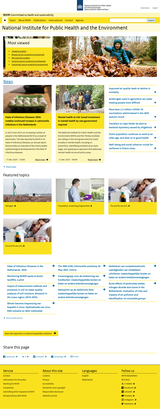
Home (5, 20)
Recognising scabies (21, 58)
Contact (69, 20)
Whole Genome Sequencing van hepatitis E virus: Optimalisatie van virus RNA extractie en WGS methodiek (28, 307)
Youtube (136, 395)
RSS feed (126, 379)
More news (11, 166)
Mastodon (137, 403)
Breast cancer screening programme (28, 54)
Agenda (80, 20)
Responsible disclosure (53, 391)
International (55, 20)
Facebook (137, 387)
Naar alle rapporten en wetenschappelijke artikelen (28, 333)
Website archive (50, 395)
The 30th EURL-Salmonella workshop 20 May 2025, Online (79, 268)
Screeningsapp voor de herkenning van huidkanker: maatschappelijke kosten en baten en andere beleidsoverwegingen (79, 280)
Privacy (46, 379)
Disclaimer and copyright (54, 387)
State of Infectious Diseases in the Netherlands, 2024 (25, 268)
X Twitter (136, 383)
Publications (39, 20)
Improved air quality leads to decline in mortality (129, 90)
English (155, 8)
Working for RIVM (11, 383)
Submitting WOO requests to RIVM (18, 391)
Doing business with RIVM (15, 395)
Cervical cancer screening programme (29, 61)
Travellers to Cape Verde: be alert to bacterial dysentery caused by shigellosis (130, 125)
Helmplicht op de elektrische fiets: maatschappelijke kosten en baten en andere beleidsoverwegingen (77, 293)
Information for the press (14, 379)
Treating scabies (19, 51)
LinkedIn (136, 391)
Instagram (137, 399)
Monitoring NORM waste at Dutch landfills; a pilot (25, 278)
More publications (14, 318)
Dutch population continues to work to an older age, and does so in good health (131, 136)
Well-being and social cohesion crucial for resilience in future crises (131, 146)
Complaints (8, 387)
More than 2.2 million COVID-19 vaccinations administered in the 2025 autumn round (129, 113)
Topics (12, 20)
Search (151, 20)
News (8, 81)
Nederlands (145, 8)
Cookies (46, 375)
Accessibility (48, 383)
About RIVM (24, 20)
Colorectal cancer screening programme (30, 64)
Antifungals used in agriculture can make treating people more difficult (130, 100)
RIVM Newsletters (129, 375)
